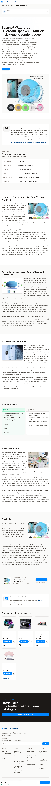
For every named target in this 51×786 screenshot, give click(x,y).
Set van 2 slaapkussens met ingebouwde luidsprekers (8, 667)
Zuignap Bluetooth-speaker (7, 635)
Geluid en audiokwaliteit (19, 761)
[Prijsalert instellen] (14, 641)
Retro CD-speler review (32, 755)
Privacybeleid (17, 772)
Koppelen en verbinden (19, 759)
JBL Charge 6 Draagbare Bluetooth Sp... (31, 759)
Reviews (7, 5)
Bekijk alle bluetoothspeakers (25, 714)
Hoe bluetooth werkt (18, 763)
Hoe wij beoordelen (18, 770)
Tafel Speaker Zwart (23, 634)
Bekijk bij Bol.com (41, 580)
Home (3, 5)
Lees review (6, 678)
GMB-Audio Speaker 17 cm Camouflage (41, 635)
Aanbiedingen (4, 751)
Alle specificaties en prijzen (41, 582)
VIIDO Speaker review (31, 767)
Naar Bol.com (7, 641)
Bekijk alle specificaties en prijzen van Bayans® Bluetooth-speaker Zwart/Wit (29, 142)
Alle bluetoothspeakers (6, 753)
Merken (3, 756)
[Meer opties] (38, 782)
